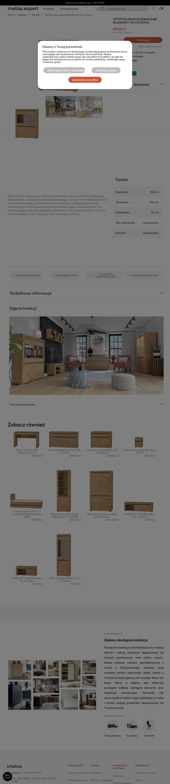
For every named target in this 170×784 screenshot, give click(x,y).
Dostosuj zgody (64, 79)
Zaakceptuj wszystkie (103, 79)
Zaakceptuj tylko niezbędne (83, 70)
